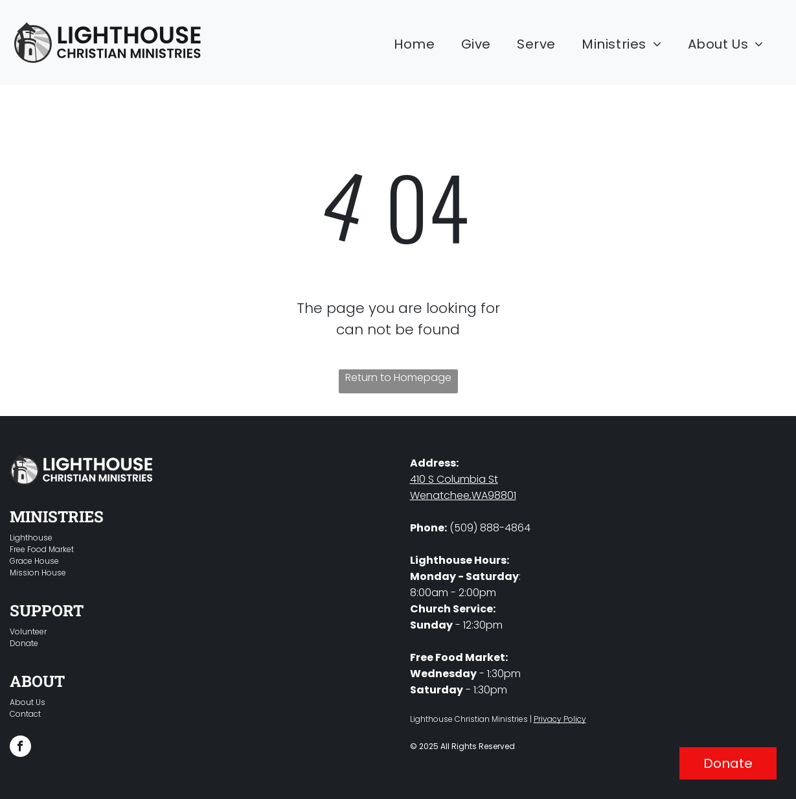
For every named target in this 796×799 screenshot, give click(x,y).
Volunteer (28, 631)
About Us (27, 702)
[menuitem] (414, 44)
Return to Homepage (398, 377)
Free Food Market (42, 549)
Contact (25, 713)
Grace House (34, 560)
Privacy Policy (560, 718)
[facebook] (20, 747)
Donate (24, 643)
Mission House (38, 572)
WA (480, 495)
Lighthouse (31, 537)
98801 (502, 495)
